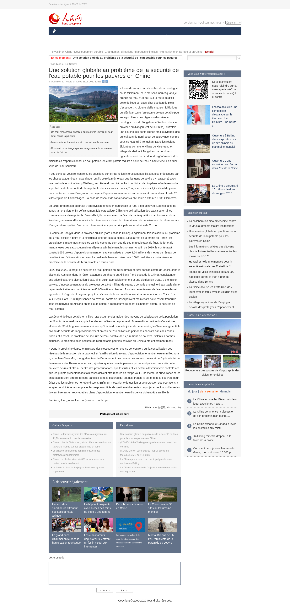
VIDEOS (76, 44)
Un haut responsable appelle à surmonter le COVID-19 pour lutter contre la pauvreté (82, 134)
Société (73, 64)
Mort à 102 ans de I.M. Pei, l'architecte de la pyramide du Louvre (161, 539)
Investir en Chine (62, 51)
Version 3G (190, 22)
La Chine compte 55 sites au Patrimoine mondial (160, 508)
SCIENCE (126, 36)
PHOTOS (60, 44)
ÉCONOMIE (76, 36)
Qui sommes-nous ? (212, 22)
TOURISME (210, 36)
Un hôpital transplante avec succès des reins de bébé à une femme (97, 508)
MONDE (93, 36)
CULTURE (144, 36)
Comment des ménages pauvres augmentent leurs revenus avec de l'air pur (81, 150)
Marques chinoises (146, 51)
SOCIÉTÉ (161, 36)
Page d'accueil (57, 64)
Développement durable (88, 51)
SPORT (193, 36)
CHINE (59, 36)
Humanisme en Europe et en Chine (181, 51)
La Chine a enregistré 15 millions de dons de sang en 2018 (225, 189)
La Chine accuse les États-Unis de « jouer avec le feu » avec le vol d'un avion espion (213, 292)
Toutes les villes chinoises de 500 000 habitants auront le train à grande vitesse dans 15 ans (211, 276)
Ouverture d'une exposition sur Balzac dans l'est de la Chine (225, 164)
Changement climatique (119, 51)
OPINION (228, 36)
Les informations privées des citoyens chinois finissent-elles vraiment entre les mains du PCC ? (213, 251)
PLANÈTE (178, 36)
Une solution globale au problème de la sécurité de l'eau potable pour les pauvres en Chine (212, 236)
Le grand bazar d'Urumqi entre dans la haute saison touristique (66, 539)
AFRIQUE (109, 36)
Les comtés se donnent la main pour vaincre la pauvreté (80, 142)
